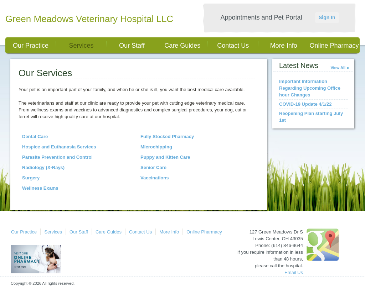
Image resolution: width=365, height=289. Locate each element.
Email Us (293, 272)
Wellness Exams (40, 188)
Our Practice (30, 45)
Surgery (31, 177)
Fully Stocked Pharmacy (167, 136)
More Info (283, 45)
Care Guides (182, 45)
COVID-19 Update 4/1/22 (305, 104)
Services (81, 45)
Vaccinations (154, 177)
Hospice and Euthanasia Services (59, 146)
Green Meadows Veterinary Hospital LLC (89, 19)
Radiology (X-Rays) (43, 167)
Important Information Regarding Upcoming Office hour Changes (309, 88)
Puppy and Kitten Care (165, 157)
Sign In (327, 17)
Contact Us (233, 45)
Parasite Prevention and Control (57, 157)
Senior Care (153, 167)
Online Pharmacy (334, 45)
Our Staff (132, 45)
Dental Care (35, 136)
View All (337, 67)
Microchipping (156, 146)
